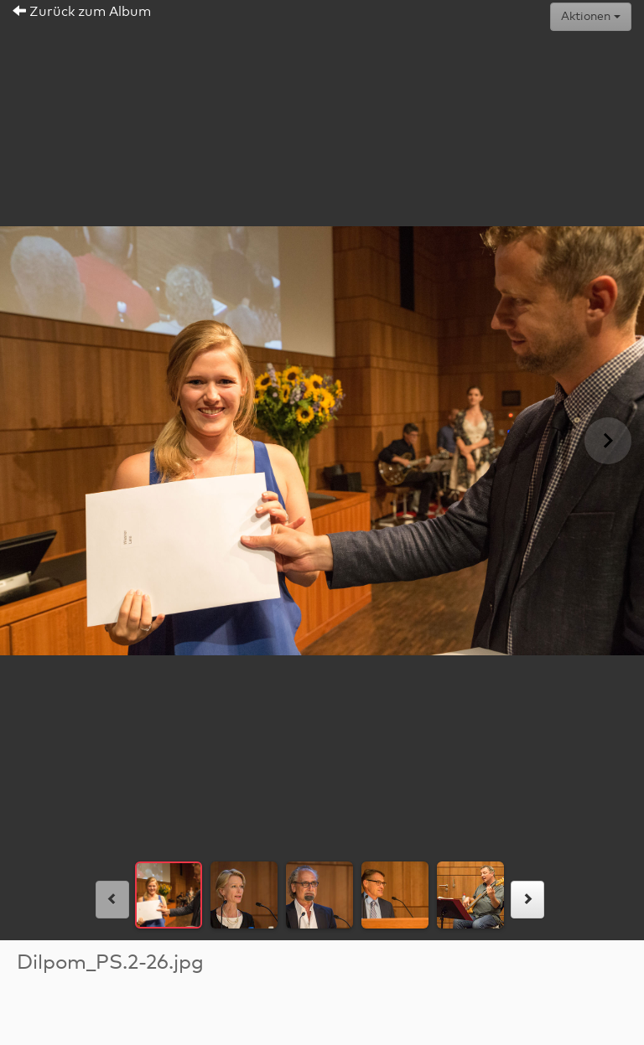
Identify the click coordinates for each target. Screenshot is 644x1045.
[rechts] (527, 899)
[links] (112, 899)
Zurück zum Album (82, 11)
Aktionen (591, 17)
